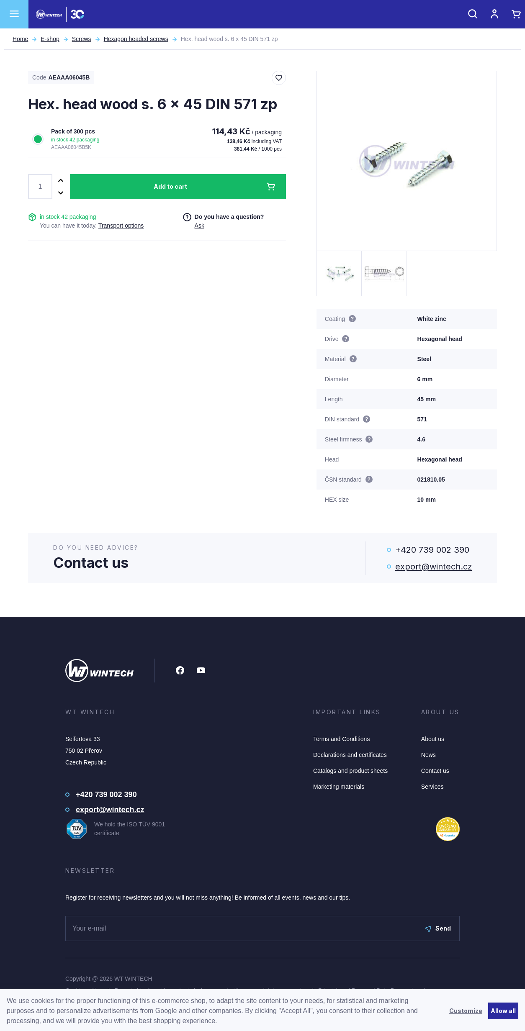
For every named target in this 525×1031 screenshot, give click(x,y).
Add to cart (170, 186)
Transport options (121, 225)
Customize (465, 1010)
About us (432, 739)
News (428, 754)
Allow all (503, 1010)
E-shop (50, 39)
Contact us (435, 770)
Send (438, 928)
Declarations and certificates (350, 754)
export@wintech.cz (433, 567)
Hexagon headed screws (136, 39)
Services (432, 786)
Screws (81, 39)
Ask (199, 225)
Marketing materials (338, 786)
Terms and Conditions (341, 739)
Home (20, 39)
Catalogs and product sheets (350, 770)
